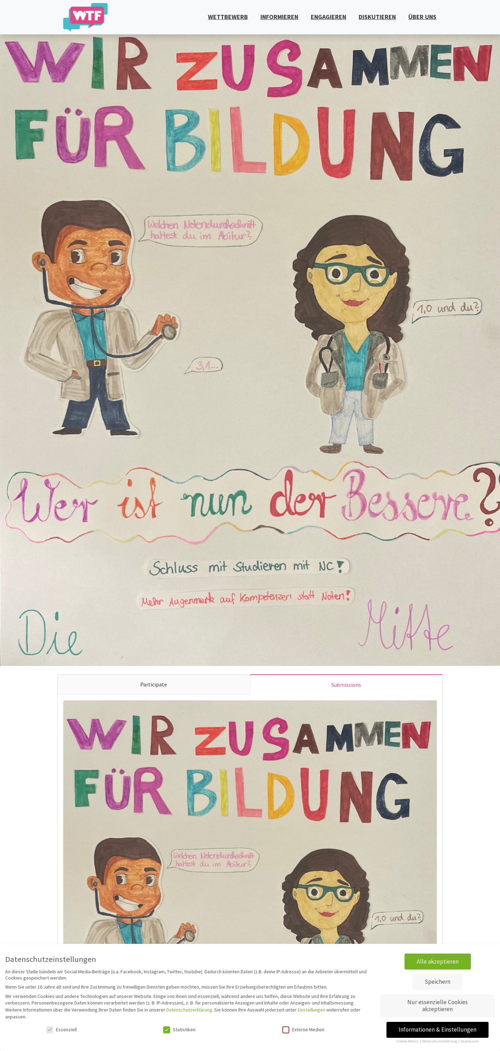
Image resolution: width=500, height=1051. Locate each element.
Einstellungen (311, 1010)
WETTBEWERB (228, 17)
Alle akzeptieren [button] (438, 961)
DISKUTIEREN (377, 17)
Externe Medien (303, 1029)
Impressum (470, 1041)
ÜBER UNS (422, 17)
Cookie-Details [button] (408, 1041)
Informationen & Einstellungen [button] (437, 1029)
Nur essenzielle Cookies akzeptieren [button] (437, 1005)
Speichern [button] (437, 981)
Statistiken (179, 1029)
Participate (153, 684)
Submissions (346, 684)
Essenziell (61, 1029)
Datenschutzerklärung (189, 1010)
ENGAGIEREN (328, 17)
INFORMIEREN (279, 17)
